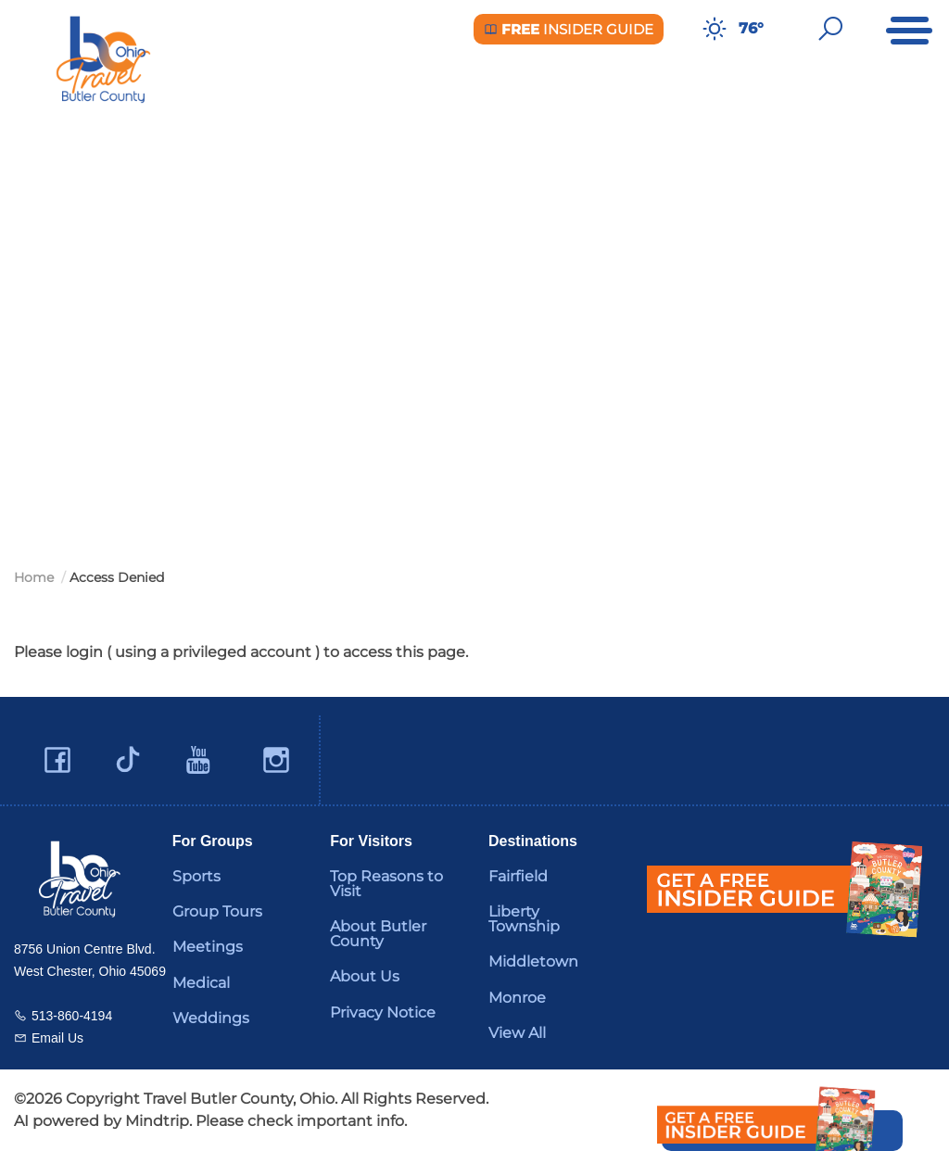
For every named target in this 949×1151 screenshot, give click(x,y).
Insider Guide (568, 29)
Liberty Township (524, 919)
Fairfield (518, 876)
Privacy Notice (383, 1012)
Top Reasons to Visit (386, 883)
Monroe (517, 997)
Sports (196, 876)
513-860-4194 (72, 1015)
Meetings (207, 946)
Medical (201, 983)
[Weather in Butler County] (714, 29)
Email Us (57, 1038)
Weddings (210, 1018)
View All (517, 1033)
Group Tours (217, 911)
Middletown (533, 961)
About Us (364, 976)
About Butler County (378, 933)
